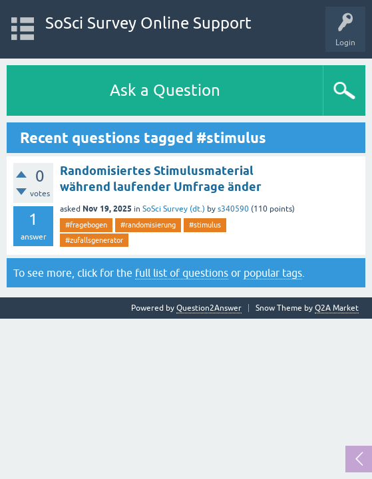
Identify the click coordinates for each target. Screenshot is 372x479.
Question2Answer (209, 308)
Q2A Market (337, 308)
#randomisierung (148, 225)
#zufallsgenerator (94, 240)
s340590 (233, 209)
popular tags (273, 273)
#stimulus (205, 225)
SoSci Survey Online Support (148, 23)
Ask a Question (165, 90)
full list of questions (181, 273)
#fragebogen (86, 225)
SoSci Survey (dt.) (173, 209)
